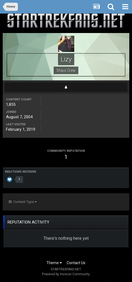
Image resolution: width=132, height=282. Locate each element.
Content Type (23, 202)
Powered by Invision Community (66, 274)
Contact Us (76, 263)
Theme (54, 263)
